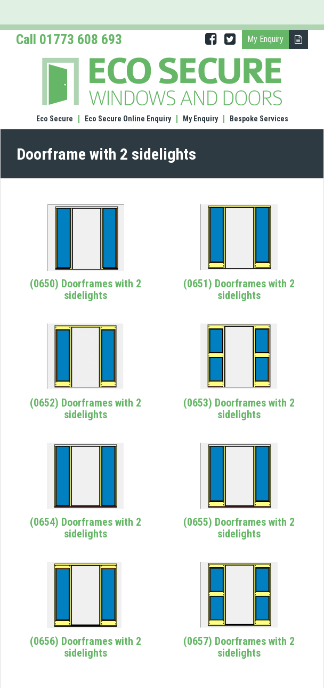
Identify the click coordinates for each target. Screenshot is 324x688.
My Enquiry (200, 119)
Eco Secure (54, 119)
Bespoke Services (259, 119)
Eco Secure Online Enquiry (128, 119)
